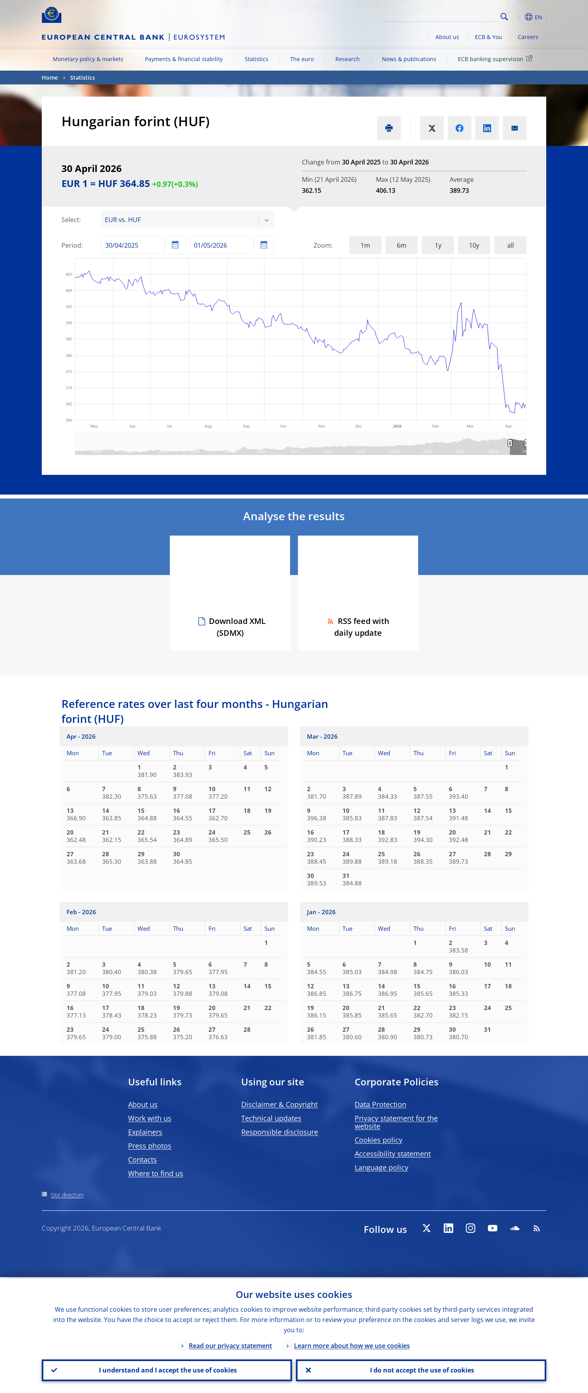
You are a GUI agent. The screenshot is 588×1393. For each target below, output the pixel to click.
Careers (528, 37)
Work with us (149, 1118)
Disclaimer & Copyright (279, 1104)
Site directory (67, 1195)
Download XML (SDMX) (237, 627)
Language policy (381, 1167)
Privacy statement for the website (396, 1122)
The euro (302, 59)
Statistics (256, 59)
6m (401, 245)
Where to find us (155, 1173)
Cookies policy (378, 1140)
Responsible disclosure (279, 1132)
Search (504, 17)
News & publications (409, 59)
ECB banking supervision (496, 58)
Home (50, 77)
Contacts (142, 1159)
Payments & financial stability (184, 59)
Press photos (149, 1145)
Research (347, 59)
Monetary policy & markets (88, 59)
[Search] (458, 16)
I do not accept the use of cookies (421, 1369)
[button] (518, 17)
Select (70, 219)
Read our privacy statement (230, 1344)
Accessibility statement (393, 1153)
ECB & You (488, 37)
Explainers (145, 1132)
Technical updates (271, 1118)
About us (447, 37)
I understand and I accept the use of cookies (167, 1369)
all (510, 245)
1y (438, 245)
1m (365, 245)
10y (474, 245)
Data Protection (380, 1104)
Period (71, 245)
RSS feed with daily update (358, 627)
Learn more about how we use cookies (352, 1344)
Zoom (322, 245)
